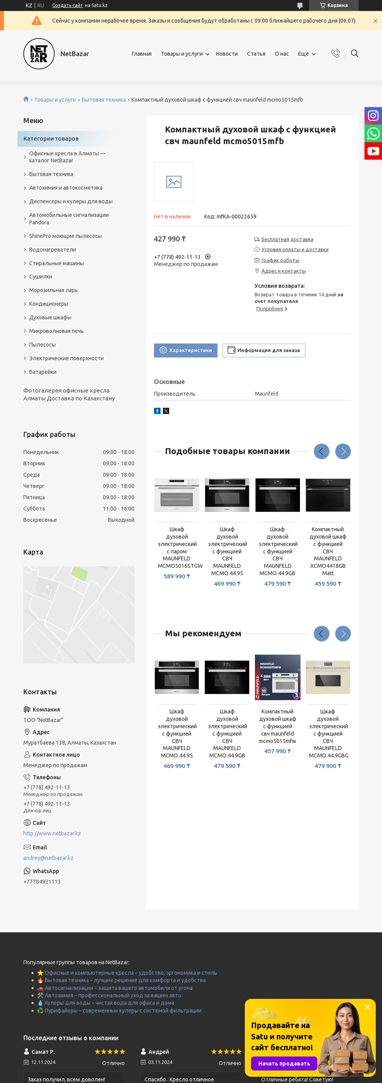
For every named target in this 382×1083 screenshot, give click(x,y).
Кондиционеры (48, 304)
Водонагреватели (52, 250)
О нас (282, 54)
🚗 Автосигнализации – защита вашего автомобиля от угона (115, 988)
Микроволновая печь (56, 331)
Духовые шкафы (50, 317)
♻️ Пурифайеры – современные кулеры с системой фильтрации (119, 1010)
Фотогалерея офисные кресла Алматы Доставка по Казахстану (69, 394)
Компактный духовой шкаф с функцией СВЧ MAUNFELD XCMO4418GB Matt (328, 551)
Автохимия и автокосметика (66, 188)
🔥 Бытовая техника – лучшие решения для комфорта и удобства (121, 980)
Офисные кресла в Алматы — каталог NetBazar (67, 157)
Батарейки (43, 372)
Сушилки (40, 276)
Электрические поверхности (66, 358)
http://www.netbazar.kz (52, 833)
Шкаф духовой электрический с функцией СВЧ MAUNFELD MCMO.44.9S (227, 551)
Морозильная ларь (53, 290)
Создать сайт (67, 5)
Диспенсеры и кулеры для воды (71, 201)
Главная (142, 54)
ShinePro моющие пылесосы (65, 236)
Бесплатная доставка (287, 239)
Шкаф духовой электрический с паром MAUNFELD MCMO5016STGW (177, 547)
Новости (227, 54)
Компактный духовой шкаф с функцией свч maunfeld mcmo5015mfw (277, 726)
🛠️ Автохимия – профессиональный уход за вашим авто (109, 995)
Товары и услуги (182, 54)
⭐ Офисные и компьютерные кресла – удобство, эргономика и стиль (127, 973)
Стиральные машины (56, 263)
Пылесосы (42, 345)
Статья (256, 54)
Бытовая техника (104, 100)
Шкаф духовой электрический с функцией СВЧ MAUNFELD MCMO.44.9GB (278, 551)
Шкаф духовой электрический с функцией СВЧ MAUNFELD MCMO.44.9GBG (328, 733)
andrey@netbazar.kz (48, 858)
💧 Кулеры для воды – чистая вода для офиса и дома (105, 1003)
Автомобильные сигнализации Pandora (69, 218)
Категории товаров (51, 138)
